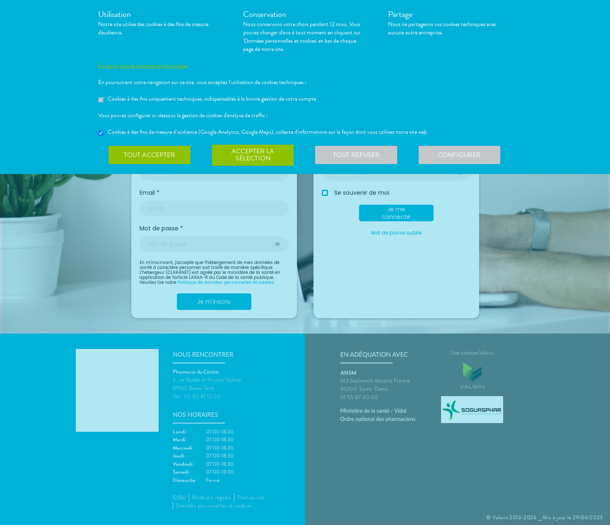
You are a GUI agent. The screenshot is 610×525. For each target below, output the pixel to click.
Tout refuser (356, 155)
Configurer (460, 155)
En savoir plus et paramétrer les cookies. (143, 66)
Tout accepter (150, 155)
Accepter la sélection (253, 155)
